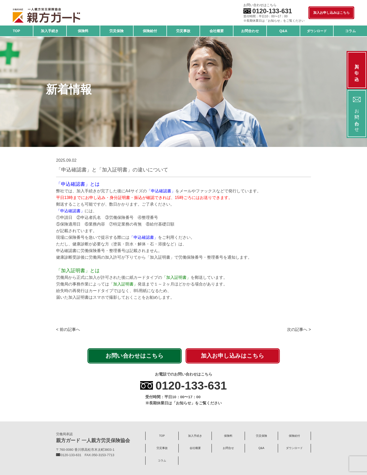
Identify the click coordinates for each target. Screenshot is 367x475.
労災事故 (162, 447)
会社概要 (195, 447)
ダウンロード (294, 447)
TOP (162, 435)
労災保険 (261, 435)
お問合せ (228, 447)
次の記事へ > (299, 329)
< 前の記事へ (68, 329)
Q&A (261, 447)
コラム (162, 460)
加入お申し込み (356, 70)
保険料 (228, 435)
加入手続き (195, 435)
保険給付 (294, 435)
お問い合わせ (357, 113)
